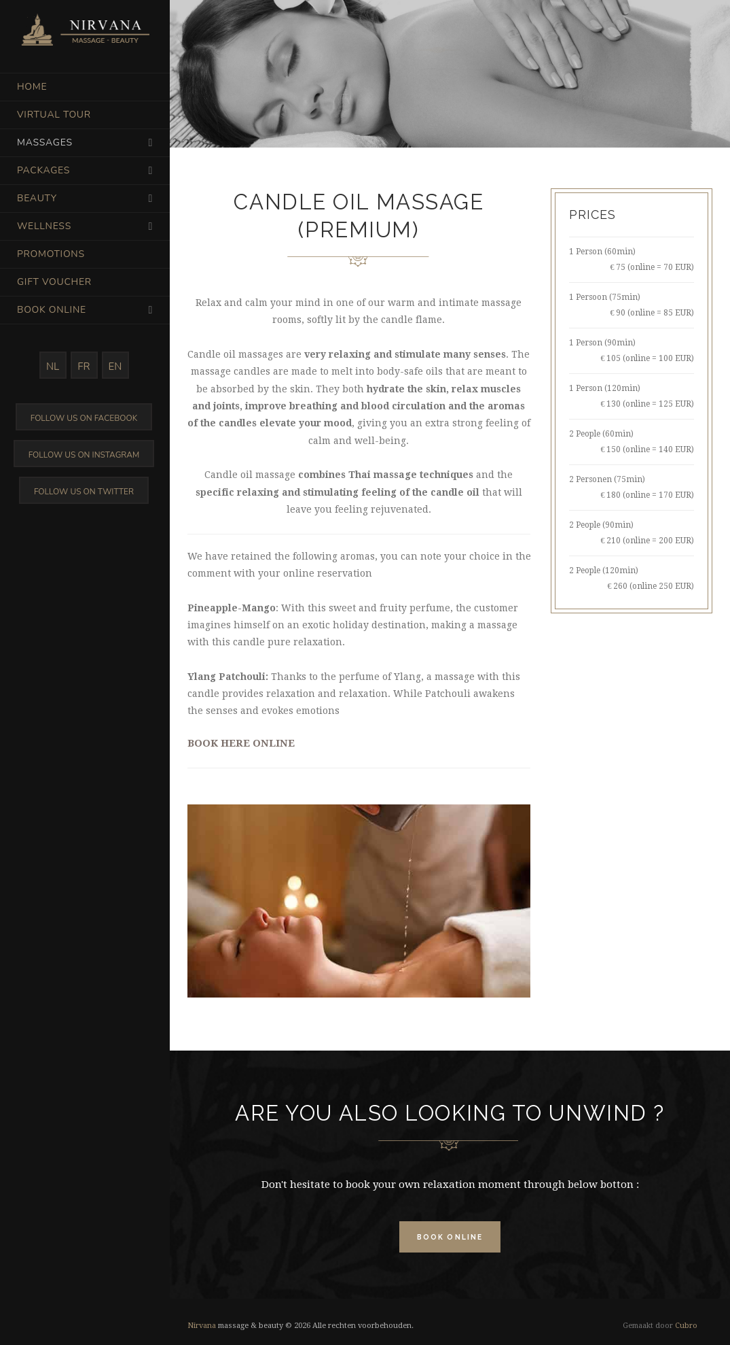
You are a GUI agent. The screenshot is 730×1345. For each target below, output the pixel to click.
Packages (43, 170)
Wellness (44, 226)
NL (52, 366)
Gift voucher (54, 281)
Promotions (51, 254)
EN (115, 366)
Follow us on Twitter (84, 491)
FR (83, 366)
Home (32, 86)
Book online (51, 309)
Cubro (686, 1325)
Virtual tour (54, 114)
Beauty (37, 198)
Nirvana (201, 1325)
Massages (45, 142)
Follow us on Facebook (84, 418)
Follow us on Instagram (84, 454)
